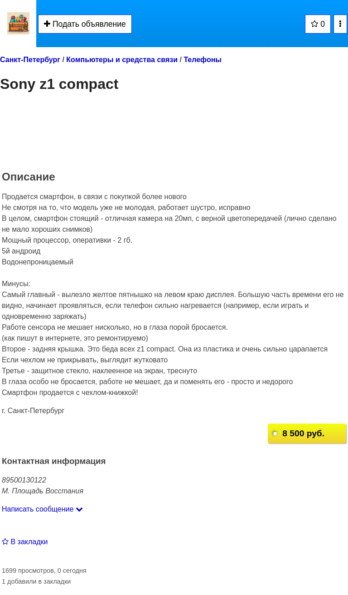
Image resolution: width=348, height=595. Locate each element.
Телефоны (203, 59)
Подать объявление (85, 24)
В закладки (25, 542)
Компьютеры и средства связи (122, 59)
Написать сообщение (42, 509)
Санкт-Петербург (30, 59)
